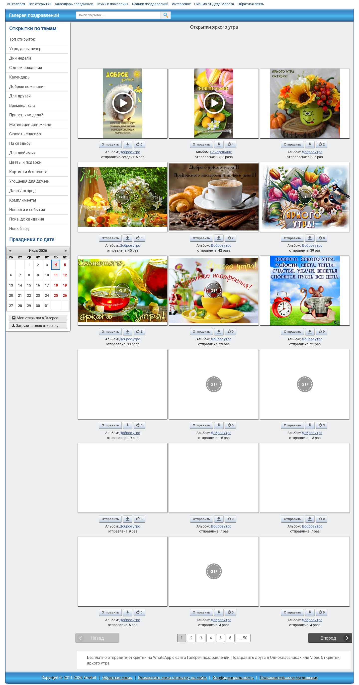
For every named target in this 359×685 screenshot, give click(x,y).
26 (65, 296)
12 (65, 275)
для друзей (20, 96)
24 (47, 296)
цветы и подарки (25, 162)
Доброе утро (129, 152)
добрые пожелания (27, 86)
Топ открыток (22, 39)
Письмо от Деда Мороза (214, 4)
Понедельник (221, 152)
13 (11, 285)
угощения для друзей (29, 181)
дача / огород (22, 190)
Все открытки (40, 4)
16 (38, 285)
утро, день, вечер (25, 48)
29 (29, 306)
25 (56, 296)
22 (29, 296)
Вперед (328, 638)
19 (65, 285)
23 (38, 296)
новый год (19, 228)
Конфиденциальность (233, 677)
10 (47, 275)
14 (20, 285)
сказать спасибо (25, 134)
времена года (22, 105)
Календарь (19, 77)
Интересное (181, 4)
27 (11, 306)
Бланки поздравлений (150, 4)
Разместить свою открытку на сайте (172, 677)
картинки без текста (28, 171)
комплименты (22, 200)
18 (56, 285)
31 (47, 306)
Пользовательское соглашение (289, 677)
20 (11, 296)
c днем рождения (25, 67)
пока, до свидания (26, 219)
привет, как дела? (26, 115)
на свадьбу (20, 143)
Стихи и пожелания (112, 4)
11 (56, 275)
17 (47, 285)
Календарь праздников (74, 4)
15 (29, 285)
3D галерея (16, 4)
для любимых (22, 153)
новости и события (27, 209)
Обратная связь (251, 4)
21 (20, 296)
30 (38, 306)
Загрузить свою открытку (35, 325)
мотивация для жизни (30, 124)
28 (20, 306)
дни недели (20, 58)
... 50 (243, 638)
